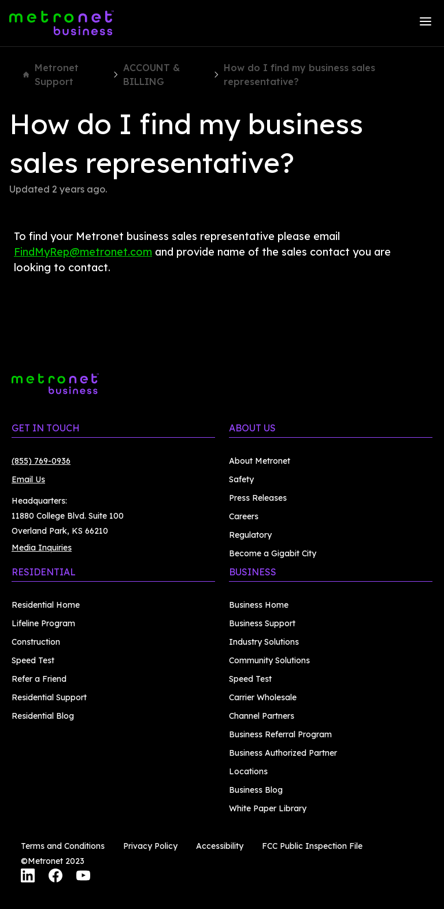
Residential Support (49, 697)
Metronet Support (51, 74)
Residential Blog (43, 716)
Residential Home (46, 605)
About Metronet (259, 461)
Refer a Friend (39, 679)
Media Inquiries (42, 547)
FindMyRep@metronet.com (83, 251)
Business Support (262, 623)
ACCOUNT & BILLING (151, 74)
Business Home (258, 605)
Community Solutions (269, 660)
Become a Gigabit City (272, 553)
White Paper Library (267, 808)
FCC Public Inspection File (312, 846)
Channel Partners (261, 716)
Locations (248, 771)
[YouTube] (83, 877)
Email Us (28, 479)
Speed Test (33, 660)
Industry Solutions (264, 642)
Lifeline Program (43, 623)
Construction (36, 642)
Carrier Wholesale (263, 697)
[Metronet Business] (61, 23)
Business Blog (256, 790)
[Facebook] (55, 877)
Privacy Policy (150, 846)
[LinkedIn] (28, 877)
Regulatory (250, 535)
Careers (243, 516)
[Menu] (425, 23)
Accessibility (219, 846)
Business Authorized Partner (283, 753)
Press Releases (258, 498)
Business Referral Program (280, 734)
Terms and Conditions (63, 846)
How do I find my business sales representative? (299, 74)
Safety (241, 479)
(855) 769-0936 (41, 461)
